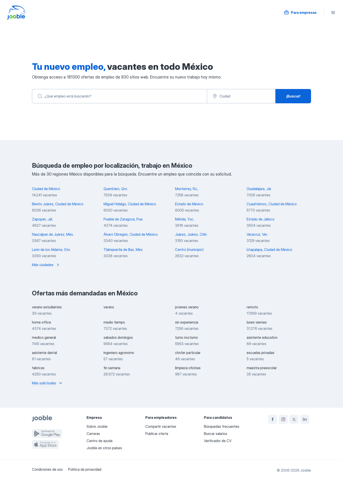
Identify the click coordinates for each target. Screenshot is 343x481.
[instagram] (283, 419)
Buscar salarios (215, 433)
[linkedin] (304, 419)
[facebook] (272, 419)
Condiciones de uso (47, 469)
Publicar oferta (156, 433)
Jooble (305, 470)
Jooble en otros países (104, 448)
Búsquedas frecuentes (221, 426)
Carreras (93, 433)
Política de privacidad (84, 469)
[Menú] (333, 12)
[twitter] (294, 419)
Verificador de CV (217, 441)
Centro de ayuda (99, 441)
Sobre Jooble (97, 426)
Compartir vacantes (160, 426)
